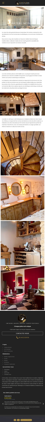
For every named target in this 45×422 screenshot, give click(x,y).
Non (18, 420)
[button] (3, 3)
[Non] (43, 419)
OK (15, 420)
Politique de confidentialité (26, 420)
